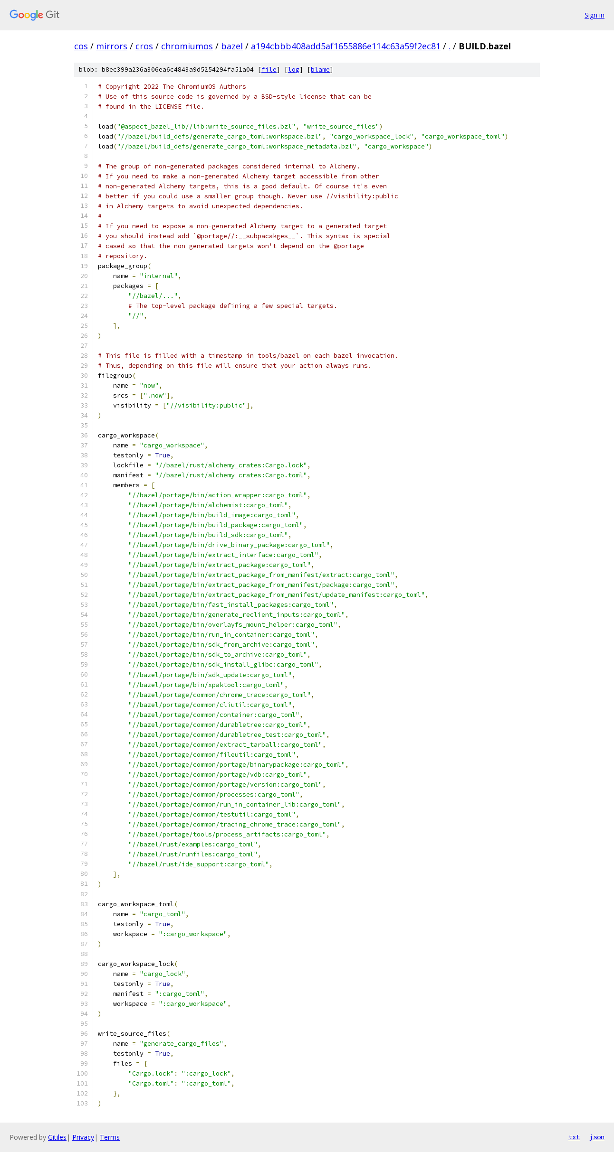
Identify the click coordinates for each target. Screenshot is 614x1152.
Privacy (83, 1137)
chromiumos (187, 46)
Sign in (594, 14)
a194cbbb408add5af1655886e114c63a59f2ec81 (346, 46)
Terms (110, 1137)
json (596, 1137)
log (293, 69)
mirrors (111, 46)
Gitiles (57, 1137)
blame (320, 69)
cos (81, 46)
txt (574, 1137)
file (269, 69)
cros (144, 46)
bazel (232, 46)
